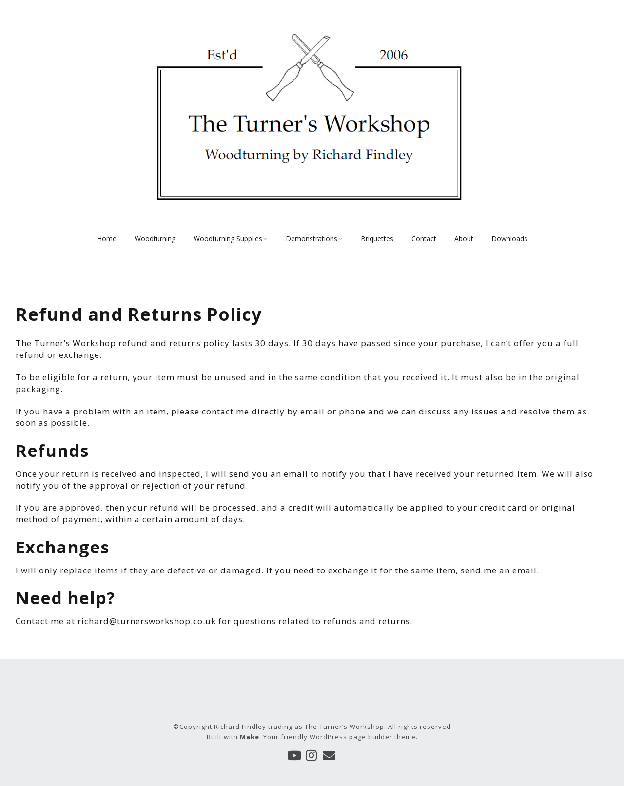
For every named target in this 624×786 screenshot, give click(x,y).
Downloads (509, 238)
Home (107, 238)
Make (249, 736)
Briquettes (377, 238)
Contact (423, 238)
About (463, 238)
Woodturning (155, 238)
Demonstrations (311, 238)
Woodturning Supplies (228, 238)
